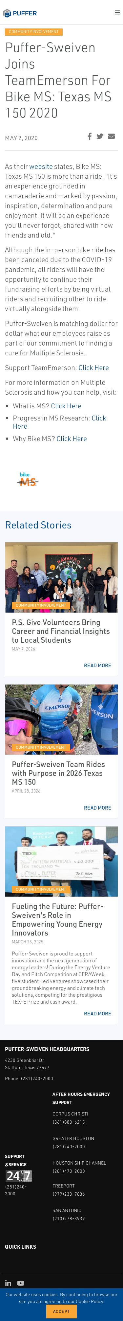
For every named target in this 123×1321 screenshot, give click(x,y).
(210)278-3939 (68, 1218)
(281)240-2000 (37, 1078)
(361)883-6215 (68, 1122)
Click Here (93, 367)
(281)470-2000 (68, 1171)
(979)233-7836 (68, 1194)
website (41, 166)
